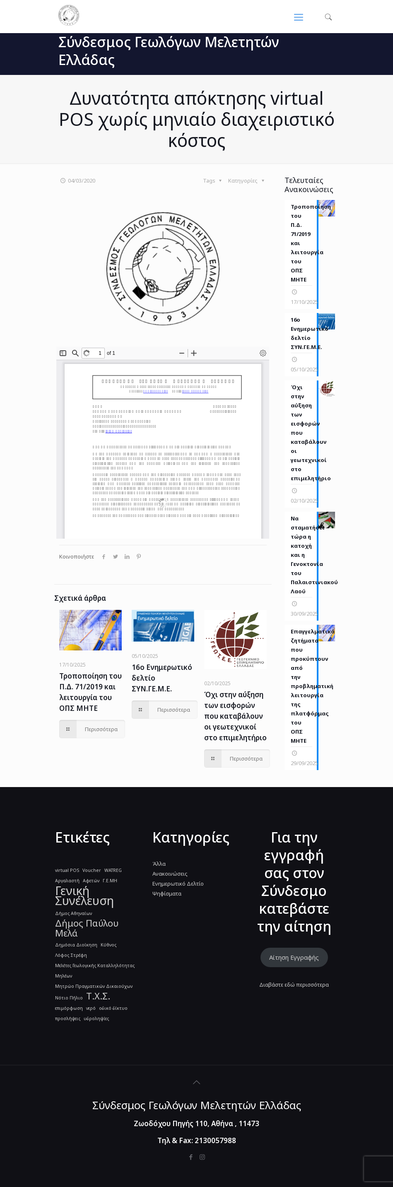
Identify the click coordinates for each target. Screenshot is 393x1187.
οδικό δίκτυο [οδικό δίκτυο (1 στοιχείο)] (113, 1008)
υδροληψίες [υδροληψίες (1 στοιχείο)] (96, 1018)
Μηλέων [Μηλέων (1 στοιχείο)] (63, 976)
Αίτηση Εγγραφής (294, 957)
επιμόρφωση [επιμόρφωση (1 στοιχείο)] (69, 1008)
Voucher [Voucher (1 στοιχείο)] (91, 870)
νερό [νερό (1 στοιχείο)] (91, 1008)
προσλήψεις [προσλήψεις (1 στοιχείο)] (67, 1018)
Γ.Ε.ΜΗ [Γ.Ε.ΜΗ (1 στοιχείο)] (110, 881)
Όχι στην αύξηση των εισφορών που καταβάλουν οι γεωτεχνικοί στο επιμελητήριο (235, 716)
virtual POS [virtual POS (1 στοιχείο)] (67, 870)
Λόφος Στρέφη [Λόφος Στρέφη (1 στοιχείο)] (71, 955)
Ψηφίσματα (166, 893)
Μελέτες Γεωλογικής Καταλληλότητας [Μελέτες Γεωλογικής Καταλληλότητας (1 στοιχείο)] (95, 965)
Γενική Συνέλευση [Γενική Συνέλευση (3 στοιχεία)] (84, 895)
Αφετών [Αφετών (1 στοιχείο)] (91, 881)
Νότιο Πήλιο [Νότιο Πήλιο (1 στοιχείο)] (69, 998)
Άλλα (159, 863)
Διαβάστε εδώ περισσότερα (294, 984)
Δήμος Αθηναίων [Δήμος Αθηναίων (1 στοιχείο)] (73, 913)
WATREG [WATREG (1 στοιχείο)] (113, 870)
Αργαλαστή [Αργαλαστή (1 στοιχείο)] (67, 881)
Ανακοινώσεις (170, 873)
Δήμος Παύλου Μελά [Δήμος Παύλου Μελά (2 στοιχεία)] (87, 928)
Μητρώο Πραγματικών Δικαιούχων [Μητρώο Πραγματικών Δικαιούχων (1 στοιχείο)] (94, 986)
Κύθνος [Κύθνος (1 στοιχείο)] (108, 945)
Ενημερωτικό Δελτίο (178, 883)
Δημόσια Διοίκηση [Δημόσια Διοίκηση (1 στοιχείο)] (76, 945)
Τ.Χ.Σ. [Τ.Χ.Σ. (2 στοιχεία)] (98, 996)
